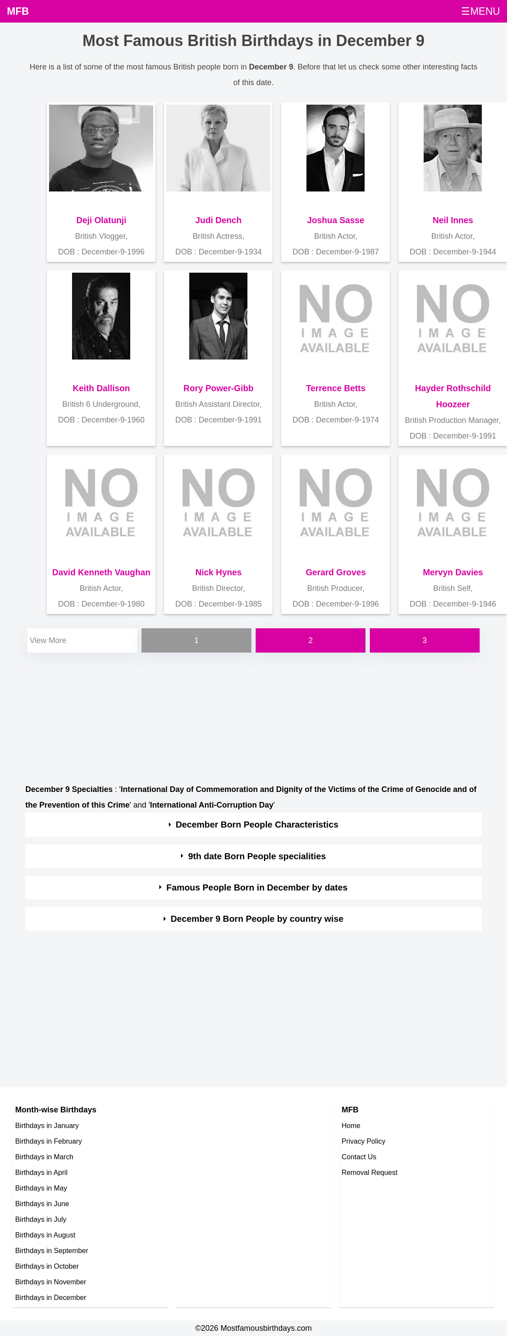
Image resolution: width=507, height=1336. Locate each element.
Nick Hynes (218, 572)
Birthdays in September (51, 1250)
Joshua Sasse (335, 220)
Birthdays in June (42, 1203)
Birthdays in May (41, 1188)
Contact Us (359, 1157)
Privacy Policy (363, 1141)
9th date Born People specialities (257, 856)
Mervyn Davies (453, 572)
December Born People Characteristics (257, 824)
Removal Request (370, 1172)
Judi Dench (218, 220)
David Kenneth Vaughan (101, 572)
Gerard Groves (336, 572)
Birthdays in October (47, 1266)
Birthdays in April (41, 1172)
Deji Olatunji (101, 220)
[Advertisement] (252, 715)
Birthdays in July (40, 1219)
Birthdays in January (47, 1125)
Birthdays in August (45, 1235)
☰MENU (480, 11)
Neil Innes (453, 220)
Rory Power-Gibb (219, 388)
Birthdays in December (50, 1297)
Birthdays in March (44, 1157)
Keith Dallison (101, 388)
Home (351, 1125)
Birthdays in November (50, 1282)
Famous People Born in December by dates (257, 887)
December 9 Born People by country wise (257, 919)
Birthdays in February (48, 1141)
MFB (18, 11)
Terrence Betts (335, 388)
